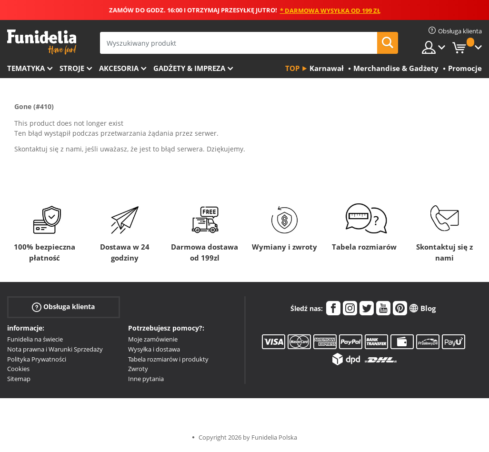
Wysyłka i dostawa (154, 349)
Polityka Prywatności (36, 359)
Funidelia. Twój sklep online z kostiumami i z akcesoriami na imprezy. (41, 42)
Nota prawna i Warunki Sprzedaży (55, 349)
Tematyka (26, 68)
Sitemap (18, 378)
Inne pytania (146, 378)
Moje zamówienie (153, 339)
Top (292, 68)
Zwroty (138, 368)
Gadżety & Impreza (189, 68)
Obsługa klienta (63, 307)
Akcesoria (119, 68)
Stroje (72, 68)
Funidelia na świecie (35, 339)
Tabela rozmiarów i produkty (168, 359)
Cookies (18, 368)
